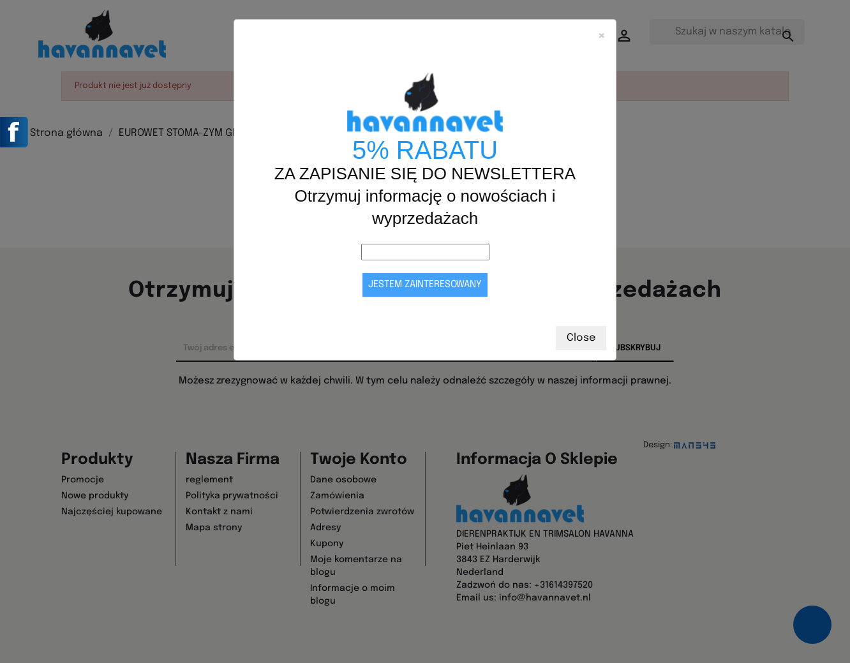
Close (581, 337)
